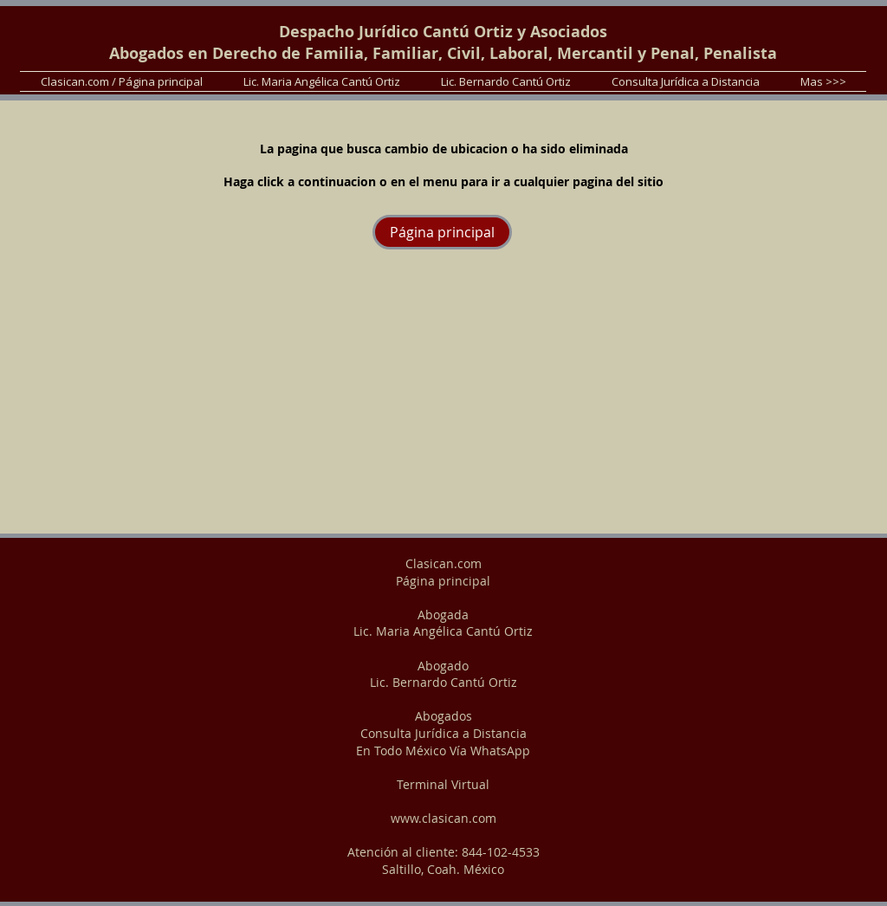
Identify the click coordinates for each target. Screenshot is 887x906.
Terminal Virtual (443, 784)
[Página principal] (442, 232)
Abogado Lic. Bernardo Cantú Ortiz (443, 674)
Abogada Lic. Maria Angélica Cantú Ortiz (443, 623)
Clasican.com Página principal (443, 572)
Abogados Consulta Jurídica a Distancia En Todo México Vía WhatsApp (443, 733)
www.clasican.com (443, 818)
